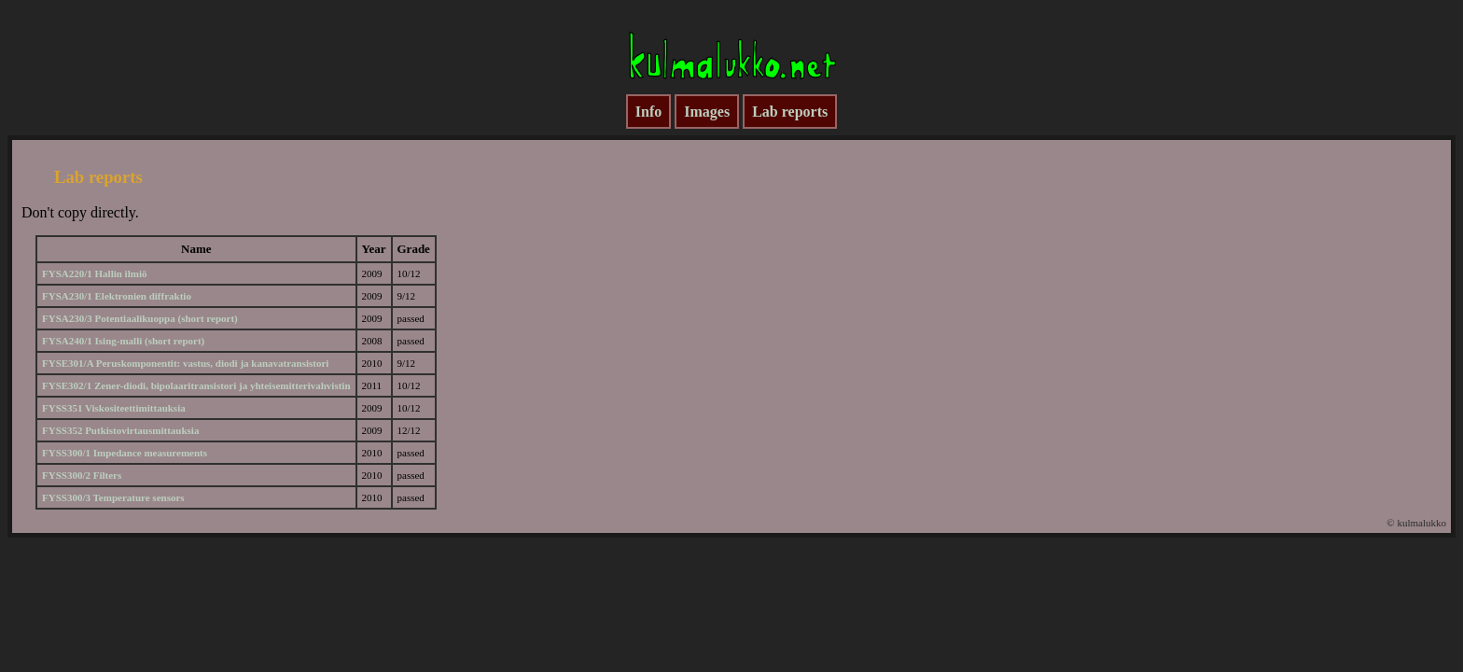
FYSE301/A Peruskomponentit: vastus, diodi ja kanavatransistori (185, 363)
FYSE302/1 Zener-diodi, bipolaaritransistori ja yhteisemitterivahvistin (196, 385)
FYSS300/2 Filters (81, 475)
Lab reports (790, 111)
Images (707, 111)
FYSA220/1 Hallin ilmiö (94, 273)
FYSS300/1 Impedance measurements (124, 452)
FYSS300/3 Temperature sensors (113, 497)
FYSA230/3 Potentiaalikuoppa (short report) (140, 318)
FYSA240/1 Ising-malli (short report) (123, 340)
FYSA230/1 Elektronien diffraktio (116, 295)
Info (648, 111)
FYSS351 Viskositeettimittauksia (114, 407)
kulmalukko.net (731, 52)
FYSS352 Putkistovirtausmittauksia (120, 430)
